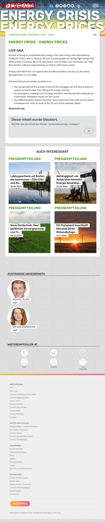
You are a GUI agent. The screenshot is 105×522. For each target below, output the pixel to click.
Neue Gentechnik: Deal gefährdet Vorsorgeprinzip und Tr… (27, 229)
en (95, 34)
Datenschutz (26, 513)
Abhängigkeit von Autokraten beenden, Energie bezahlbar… (69, 180)
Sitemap (56, 513)
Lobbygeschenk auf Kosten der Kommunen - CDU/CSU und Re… (27, 180)
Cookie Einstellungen (43, 513)
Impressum (14, 513)
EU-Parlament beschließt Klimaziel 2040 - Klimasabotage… (72, 229)
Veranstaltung (17, 34)
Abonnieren (20, 503)
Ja (89, 131)
